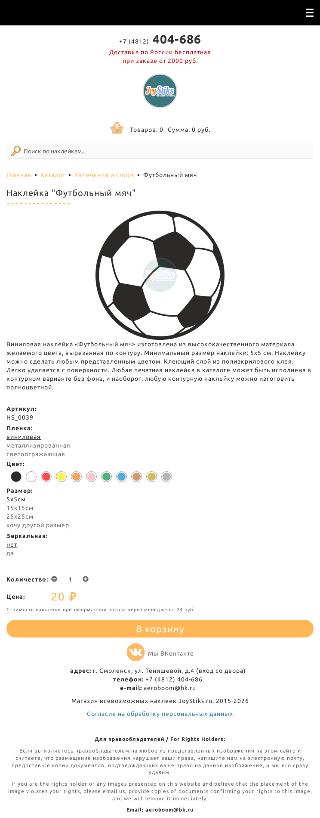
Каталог (52, 174)
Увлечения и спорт (104, 174)
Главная (18, 174)
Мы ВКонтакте (160, 653)
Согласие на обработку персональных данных (160, 713)
